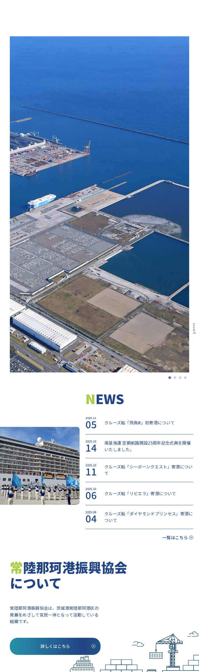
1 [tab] (171, 379)
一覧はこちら (175, 537)
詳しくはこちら (55, 646)
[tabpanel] (99, 204)
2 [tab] (176, 379)
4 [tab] (186, 379)
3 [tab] (181, 379)
